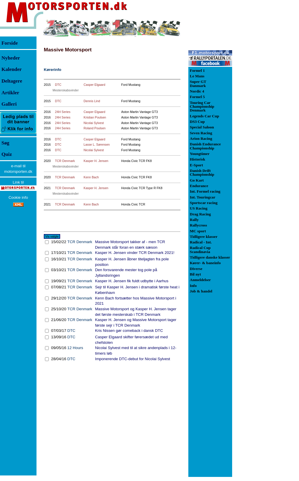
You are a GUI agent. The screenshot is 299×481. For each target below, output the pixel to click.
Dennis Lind (92, 101)
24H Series (62, 112)
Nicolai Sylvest (94, 123)
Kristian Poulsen (95, 117)
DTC (58, 84)
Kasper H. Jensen (96, 161)
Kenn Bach (91, 177)
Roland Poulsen (94, 128)
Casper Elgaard (94, 84)
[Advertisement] (262, 106)
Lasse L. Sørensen (96, 144)
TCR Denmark (65, 161)
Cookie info (18, 197)
